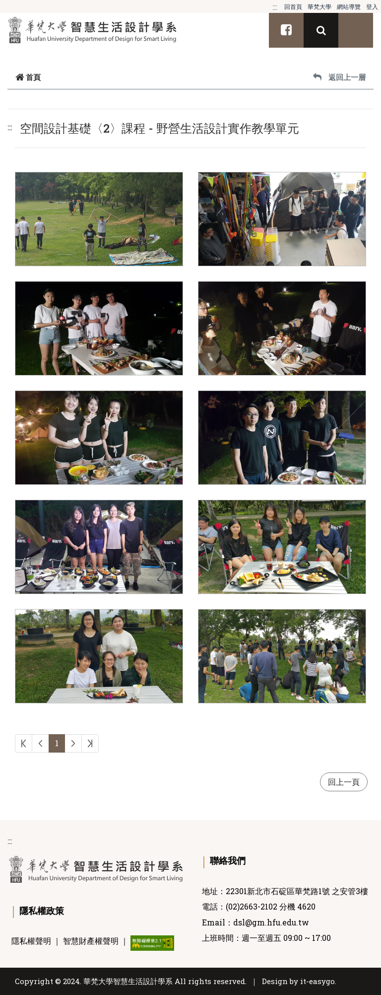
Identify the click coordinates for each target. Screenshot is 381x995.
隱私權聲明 (31, 941)
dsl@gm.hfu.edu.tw (271, 922)
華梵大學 (319, 6)
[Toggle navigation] (355, 30)
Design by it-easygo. (299, 981)
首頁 (28, 77)
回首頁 (293, 6)
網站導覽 (349, 6)
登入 (372, 6)
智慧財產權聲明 (91, 941)
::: (274, 6)
